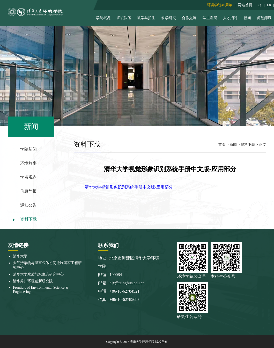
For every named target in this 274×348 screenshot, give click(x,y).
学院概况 (103, 18)
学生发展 (210, 18)
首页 (222, 145)
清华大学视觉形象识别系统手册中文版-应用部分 (129, 187)
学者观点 (28, 177)
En (269, 5)
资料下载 (28, 219)
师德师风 (264, 18)
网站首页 (245, 5)
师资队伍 (124, 18)
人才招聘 (230, 18)
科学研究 (168, 18)
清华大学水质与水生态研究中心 (38, 274)
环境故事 (28, 163)
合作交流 (189, 18)
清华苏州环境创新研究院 (33, 281)
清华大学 (20, 256)
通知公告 (28, 205)
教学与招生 (146, 18)
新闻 (247, 18)
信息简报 (28, 191)
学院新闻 (28, 149)
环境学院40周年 (219, 5)
